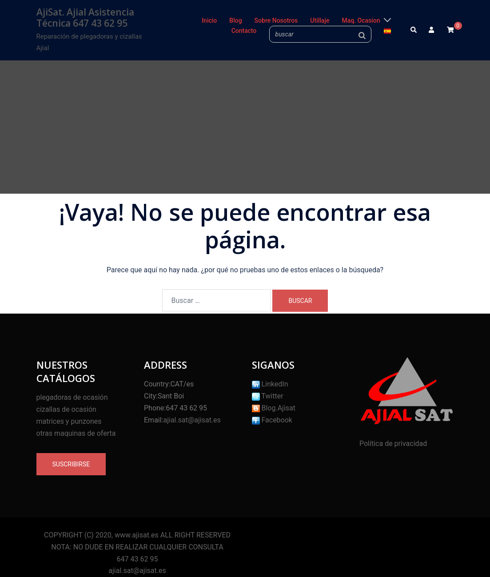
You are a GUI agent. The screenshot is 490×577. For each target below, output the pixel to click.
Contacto (244, 30)
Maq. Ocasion (361, 20)
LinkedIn (270, 384)
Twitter (267, 396)
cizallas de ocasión (66, 409)
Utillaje (319, 20)
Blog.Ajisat (274, 408)
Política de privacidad (393, 443)
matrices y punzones (69, 421)
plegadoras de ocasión (72, 397)
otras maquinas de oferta (76, 433)
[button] (414, 30)
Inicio (209, 20)
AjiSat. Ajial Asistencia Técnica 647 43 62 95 (85, 17)
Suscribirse (71, 464)
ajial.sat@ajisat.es (191, 420)
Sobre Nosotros (276, 20)
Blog (235, 20)
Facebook (272, 420)
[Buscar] (362, 35)
